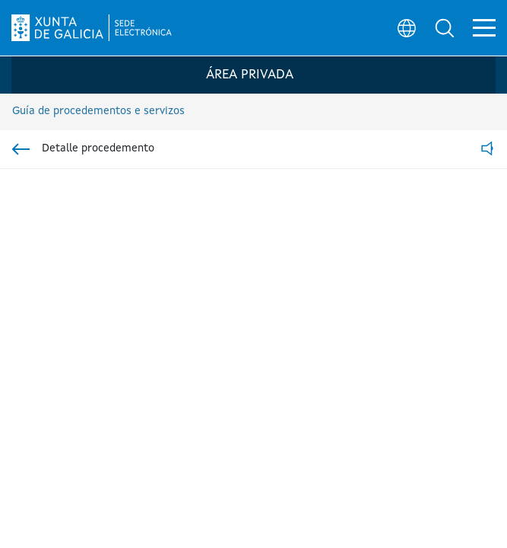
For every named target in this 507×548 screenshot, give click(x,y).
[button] (443, 27)
